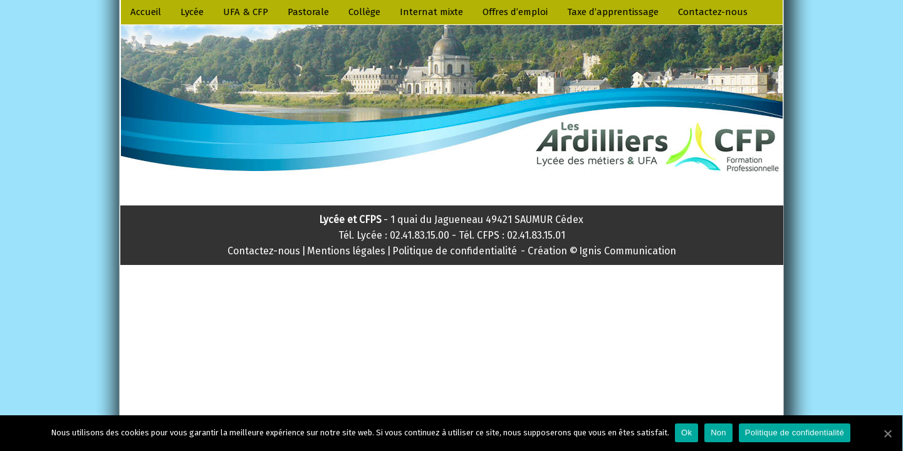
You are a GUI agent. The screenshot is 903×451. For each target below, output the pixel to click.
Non (718, 432)
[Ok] (887, 433)
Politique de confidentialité (794, 432)
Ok (686, 432)
